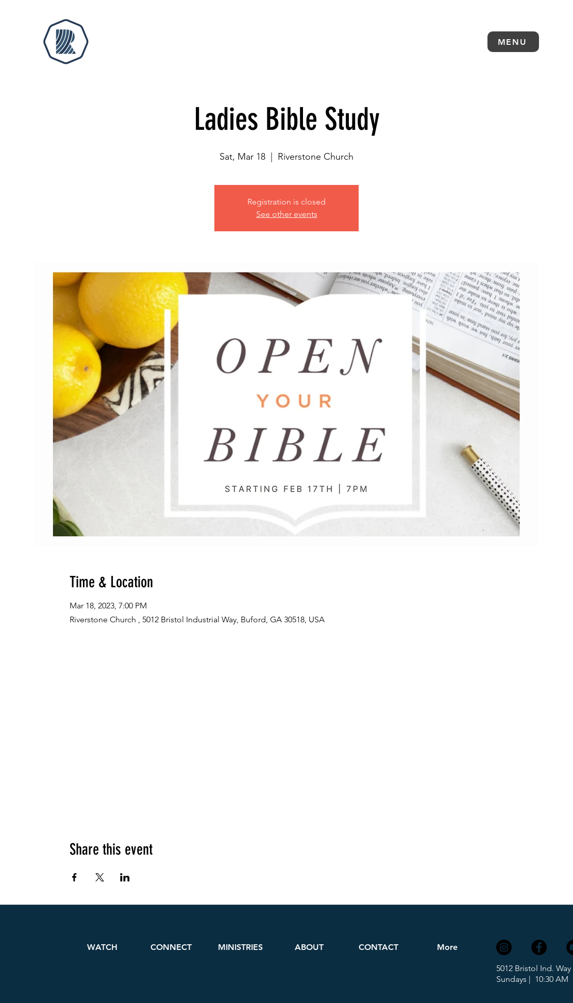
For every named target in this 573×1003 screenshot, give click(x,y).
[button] (513, 41)
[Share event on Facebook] (74, 877)
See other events (286, 214)
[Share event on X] (100, 877)
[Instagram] (504, 947)
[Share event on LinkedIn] (125, 877)
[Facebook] (539, 947)
